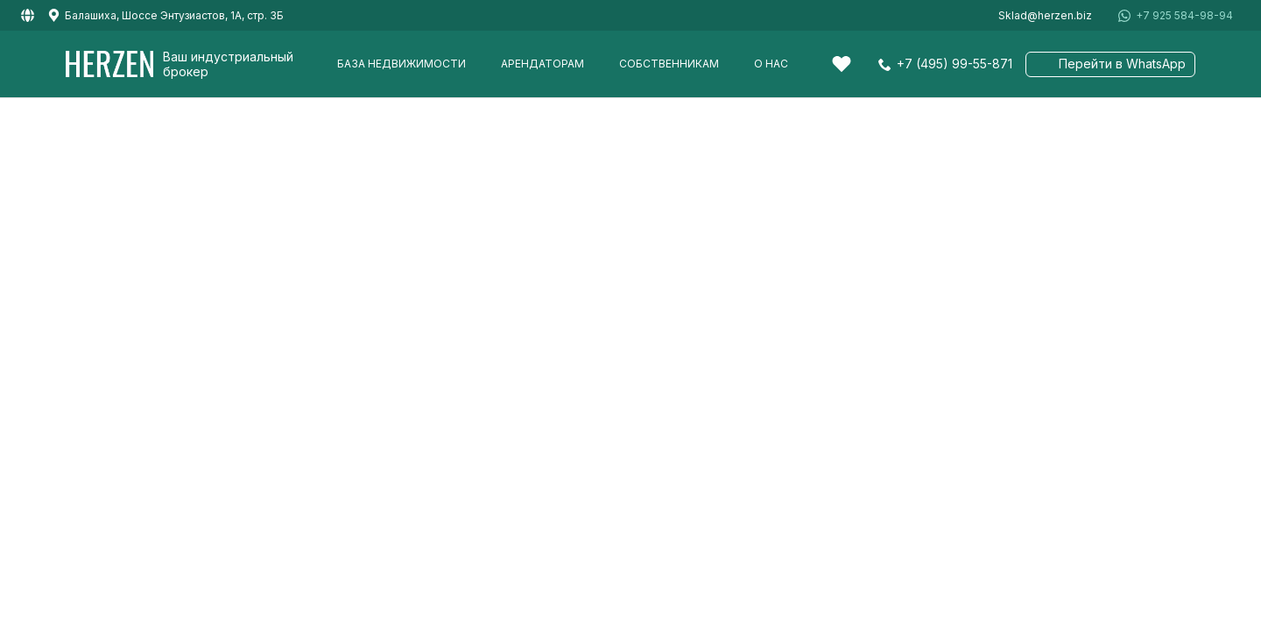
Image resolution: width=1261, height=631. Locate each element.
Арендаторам (542, 63)
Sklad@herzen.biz (1045, 16)
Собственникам (669, 63)
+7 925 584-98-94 (1184, 16)
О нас (771, 63)
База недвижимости (401, 63)
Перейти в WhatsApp (1122, 63)
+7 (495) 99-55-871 (954, 64)
